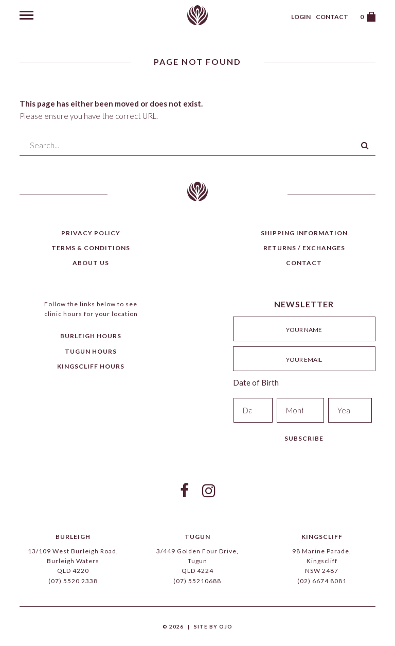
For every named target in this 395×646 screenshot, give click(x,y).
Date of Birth (256, 382)
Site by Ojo (213, 626)
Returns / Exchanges (304, 248)
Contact (332, 17)
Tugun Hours (91, 351)
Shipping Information (304, 233)
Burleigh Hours (90, 336)
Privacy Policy (90, 233)
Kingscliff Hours (90, 366)
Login (301, 17)
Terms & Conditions (90, 248)
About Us (91, 263)
